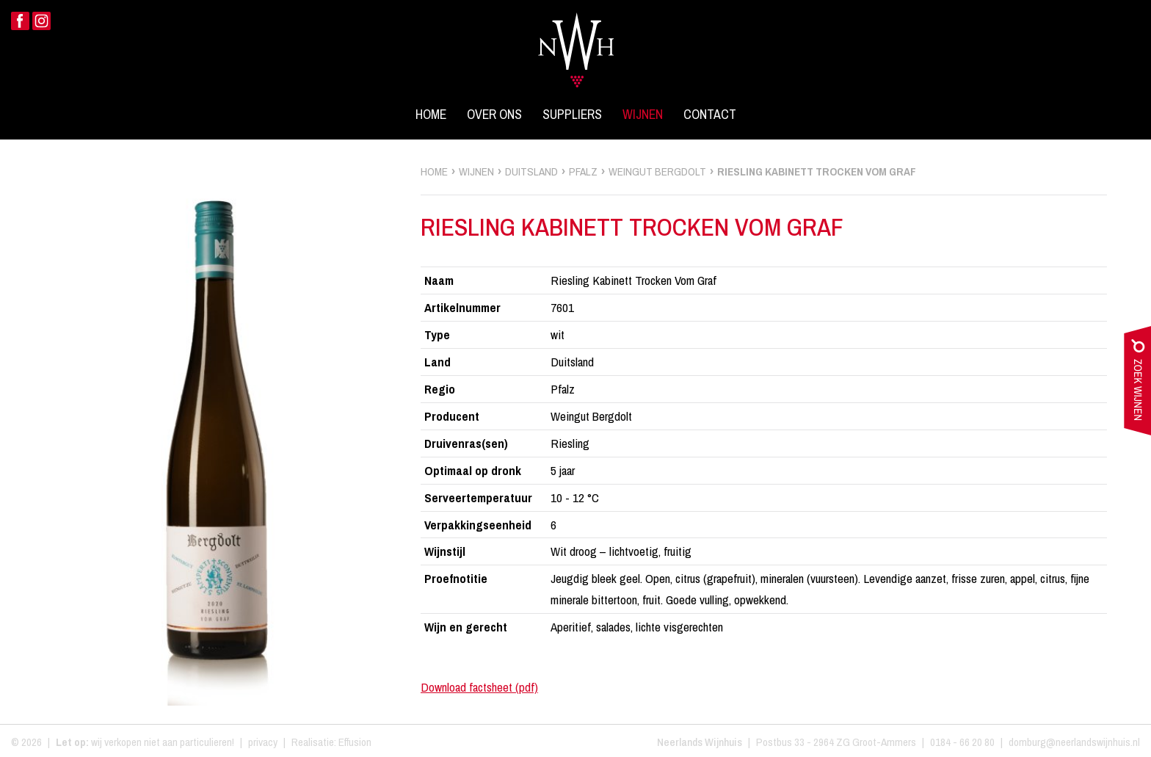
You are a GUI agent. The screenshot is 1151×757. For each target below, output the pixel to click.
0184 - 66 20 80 (962, 742)
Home (430, 114)
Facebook (20, 21)
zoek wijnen (1137, 384)
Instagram (41, 21)
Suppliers (572, 114)
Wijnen (642, 114)
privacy (262, 742)
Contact (709, 114)
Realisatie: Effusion (331, 742)
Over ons (494, 114)
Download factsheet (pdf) (479, 686)
